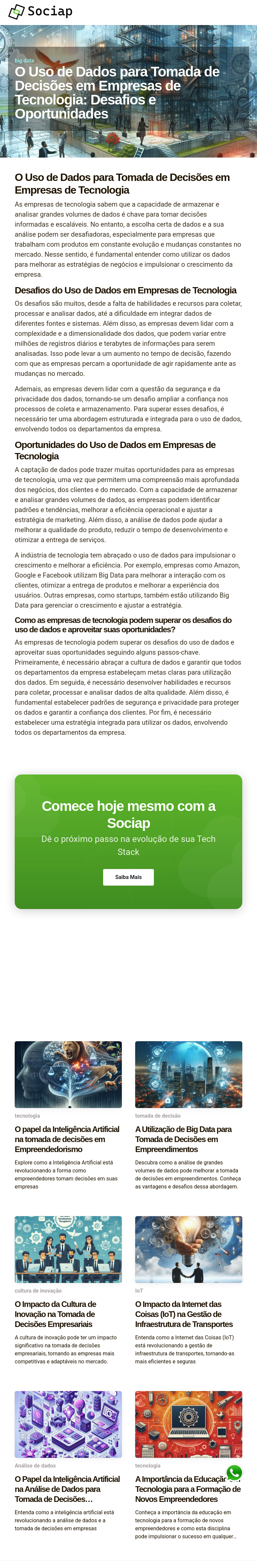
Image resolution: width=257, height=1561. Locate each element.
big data (24, 60)
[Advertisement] (128, 988)
